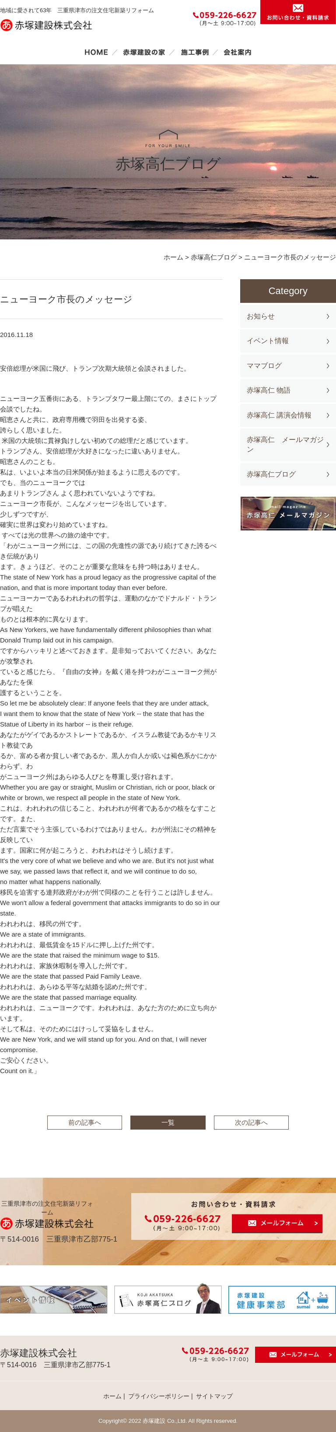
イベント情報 (268, 340)
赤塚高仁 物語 (268, 390)
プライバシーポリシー (158, 1396)
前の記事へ (84, 1122)
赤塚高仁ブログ (271, 474)
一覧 (168, 1122)
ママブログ (264, 365)
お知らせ (261, 316)
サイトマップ (214, 1396)
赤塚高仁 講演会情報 (279, 415)
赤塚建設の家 (144, 52)
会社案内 (237, 52)
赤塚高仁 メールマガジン (285, 444)
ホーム (96, 52)
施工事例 (194, 52)
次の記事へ (251, 1122)
